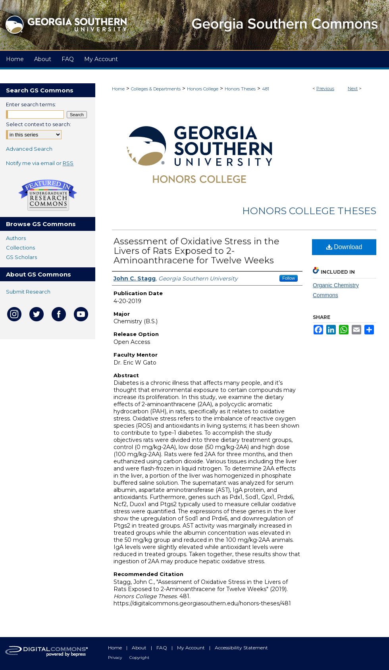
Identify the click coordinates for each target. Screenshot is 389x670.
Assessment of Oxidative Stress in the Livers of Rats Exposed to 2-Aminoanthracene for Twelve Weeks (196, 251)
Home (118, 89)
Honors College (202, 89)
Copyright (139, 657)
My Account (191, 648)
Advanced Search (29, 149)
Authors (16, 238)
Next (353, 88)
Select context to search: (38, 124)
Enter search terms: (31, 104)
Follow (288, 278)
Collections (20, 247)
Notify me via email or (39, 163)
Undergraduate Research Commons (47, 195)
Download (344, 247)
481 (265, 89)
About (140, 648)
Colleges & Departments (156, 89)
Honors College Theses (309, 211)
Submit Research (28, 291)
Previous (325, 88)
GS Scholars (21, 257)
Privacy (115, 657)
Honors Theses (240, 89)
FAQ (162, 648)
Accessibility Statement (241, 648)
